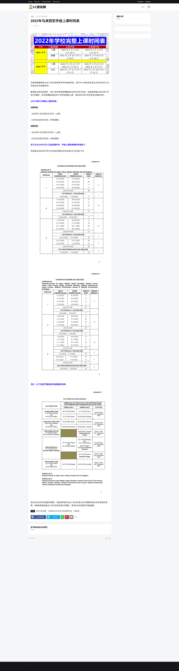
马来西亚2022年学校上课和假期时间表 (60, 511)
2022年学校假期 (41, 16)
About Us (37, 2)
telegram (148, 2)
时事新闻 (76, 511)
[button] (143, 7)
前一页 (107, 538)
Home (30, 2)
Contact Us (56, 2)
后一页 (32, 538)
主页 (32, 16)
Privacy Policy (46, 2)
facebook (140, 2)
